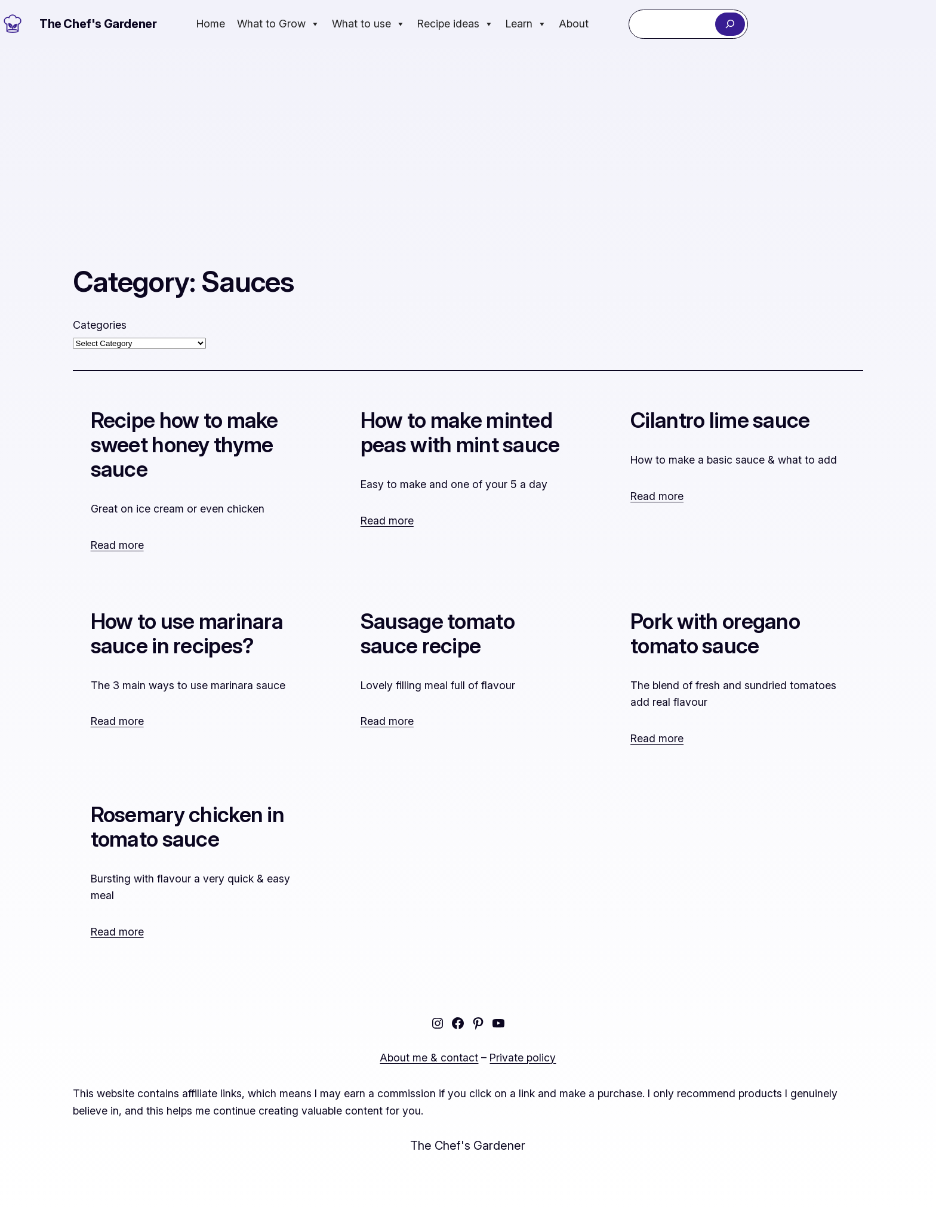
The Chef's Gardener (97, 24)
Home (210, 23)
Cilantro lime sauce (719, 420)
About (574, 23)
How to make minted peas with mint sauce (460, 432)
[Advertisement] (468, 137)
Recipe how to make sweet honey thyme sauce (184, 444)
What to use (368, 24)
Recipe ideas (455, 24)
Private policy (522, 1057)
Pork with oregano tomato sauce (715, 633)
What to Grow (278, 24)
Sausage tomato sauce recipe (438, 633)
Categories (100, 325)
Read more (117, 545)
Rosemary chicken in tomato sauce (187, 826)
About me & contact (429, 1057)
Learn (526, 24)
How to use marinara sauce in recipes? (187, 633)
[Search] (729, 24)
